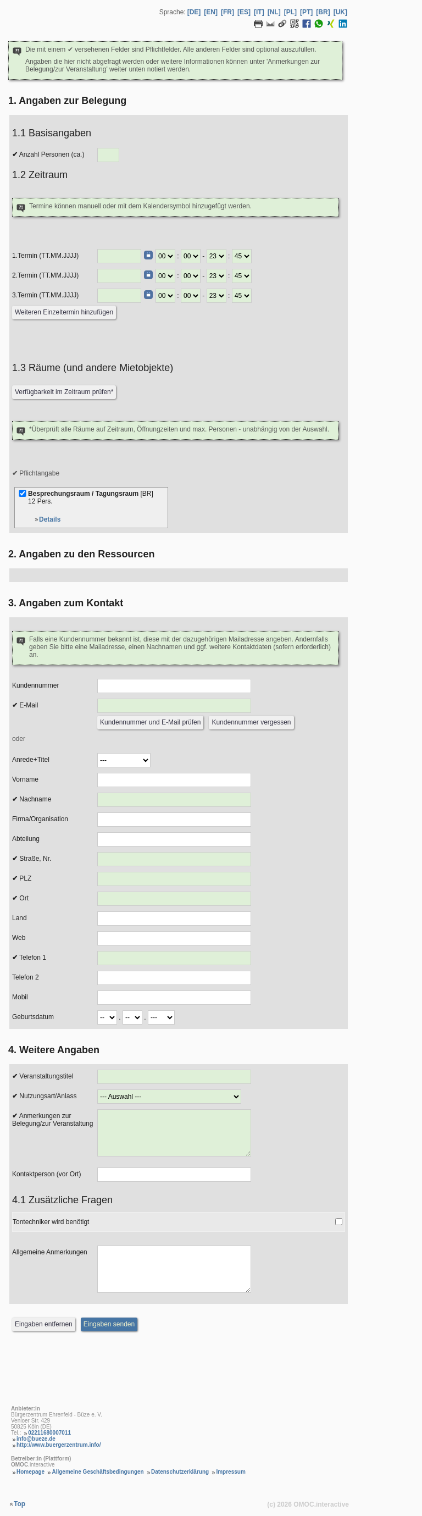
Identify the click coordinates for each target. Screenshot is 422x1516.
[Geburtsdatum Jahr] (161, 1017)
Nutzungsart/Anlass (44, 1096)
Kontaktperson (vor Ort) (46, 1174)
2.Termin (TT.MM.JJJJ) (45, 275)
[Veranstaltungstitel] (174, 1077)
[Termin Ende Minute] (242, 256)
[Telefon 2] (174, 978)
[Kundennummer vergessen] (251, 722)
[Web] (174, 938)
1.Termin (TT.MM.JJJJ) (45, 255)
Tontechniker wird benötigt (51, 1222)
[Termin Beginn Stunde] (165, 256)
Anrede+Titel (30, 759)
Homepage (30, 1472)
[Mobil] (174, 998)
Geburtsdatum (33, 1017)
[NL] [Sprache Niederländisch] (274, 12)
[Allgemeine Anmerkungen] (174, 1269)
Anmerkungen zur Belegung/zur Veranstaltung (52, 1119)
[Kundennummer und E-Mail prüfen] (150, 722)
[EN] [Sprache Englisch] (211, 12)
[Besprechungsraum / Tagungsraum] (22, 493)
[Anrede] (124, 760)
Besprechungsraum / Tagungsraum (91, 501)
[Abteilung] (174, 839)
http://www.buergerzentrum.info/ (58, 1445)
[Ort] (174, 899)
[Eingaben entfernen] (43, 1324)
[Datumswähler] (148, 255)
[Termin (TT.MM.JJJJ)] (119, 256)
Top (19, 1504)
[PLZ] (174, 879)
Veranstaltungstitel (42, 1076)
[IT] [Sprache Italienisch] (259, 12)
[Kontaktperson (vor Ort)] (174, 1175)
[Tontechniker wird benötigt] (338, 1221)
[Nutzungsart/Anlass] (169, 1096)
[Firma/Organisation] (174, 819)
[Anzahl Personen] (108, 155)
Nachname (31, 799)
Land (19, 918)
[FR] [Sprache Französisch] (227, 12)
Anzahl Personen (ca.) (48, 154)
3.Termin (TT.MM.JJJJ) (45, 295)
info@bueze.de (35, 1439)
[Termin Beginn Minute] (191, 256)
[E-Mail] (174, 706)
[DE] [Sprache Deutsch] (194, 12)
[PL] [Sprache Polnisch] (290, 12)
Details (49, 519)
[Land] (174, 918)
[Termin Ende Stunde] (216, 256)
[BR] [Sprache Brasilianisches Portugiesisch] (323, 12)
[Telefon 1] (174, 958)
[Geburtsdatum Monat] (132, 1017)
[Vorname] (174, 780)
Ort (20, 898)
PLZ (21, 878)
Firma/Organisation (40, 819)
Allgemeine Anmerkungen (49, 1252)
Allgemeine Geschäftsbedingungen (97, 1472)
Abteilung (26, 839)
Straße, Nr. (31, 858)
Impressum (230, 1472)
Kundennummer (35, 685)
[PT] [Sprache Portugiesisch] (306, 12)
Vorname (25, 779)
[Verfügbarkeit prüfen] (64, 392)
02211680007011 (49, 1433)
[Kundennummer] (174, 686)
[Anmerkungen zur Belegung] (174, 1133)
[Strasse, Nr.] (174, 859)
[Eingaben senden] (109, 1324)
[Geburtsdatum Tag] (107, 1017)
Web (18, 938)
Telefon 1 (29, 957)
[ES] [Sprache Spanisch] (244, 12)
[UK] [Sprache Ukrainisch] (340, 12)
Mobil (20, 997)
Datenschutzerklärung (180, 1472)
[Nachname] (174, 800)
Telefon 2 (25, 977)
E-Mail (25, 705)
